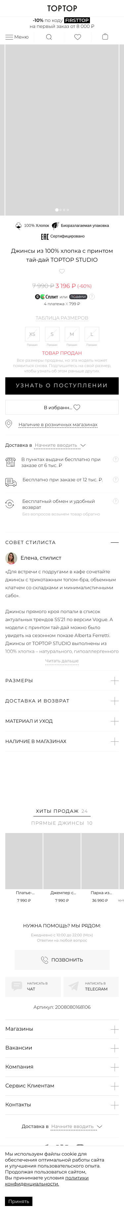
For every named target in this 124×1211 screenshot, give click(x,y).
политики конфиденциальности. (47, 1181)
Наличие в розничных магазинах (58, 424)
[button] (57, 210)
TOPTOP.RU (62, 8)
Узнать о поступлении (62, 386)
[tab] (62, 812)
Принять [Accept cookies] (18, 1201)
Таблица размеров (62, 318)
